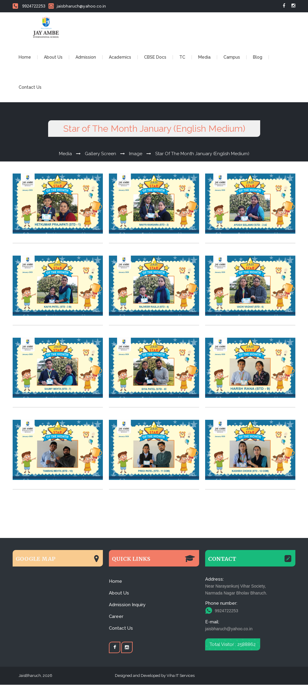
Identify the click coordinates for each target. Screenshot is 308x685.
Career (116, 616)
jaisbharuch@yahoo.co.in (77, 6)
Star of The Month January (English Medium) (202, 154)
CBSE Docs (155, 57)
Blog (257, 57)
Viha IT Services (180, 676)
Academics (120, 57)
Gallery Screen (100, 154)
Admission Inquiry (127, 605)
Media (204, 57)
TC (182, 57)
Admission (85, 57)
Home (25, 57)
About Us (53, 57)
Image (135, 154)
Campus (231, 57)
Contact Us (30, 87)
